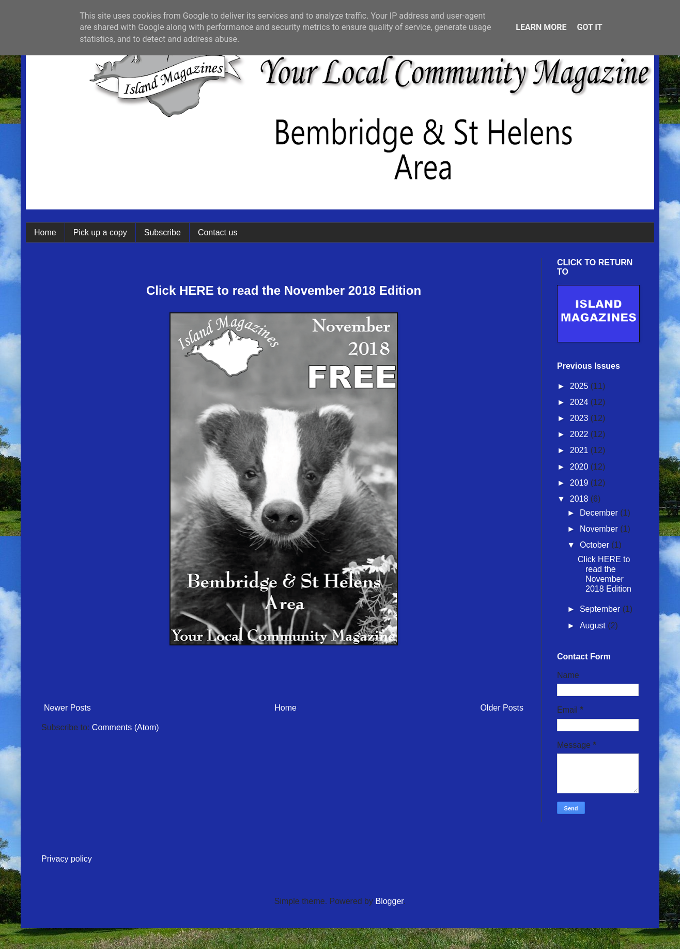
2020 (580, 466)
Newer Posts (67, 707)
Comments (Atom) (125, 727)
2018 (580, 498)
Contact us (217, 232)
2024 (580, 402)
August (594, 625)
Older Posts (501, 707)
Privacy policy (66, 858)
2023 (580, 418)
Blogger (389, 901)
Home (45, 232)
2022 (580, 434)
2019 (580, 482)
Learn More (541, 27)
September (601, 609)
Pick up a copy (100, 232)
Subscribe (162, 232)
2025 (580, 386)
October (595, 544)
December (600, 512)
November (600, 528)
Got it (589, 27)
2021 (580, 450)
